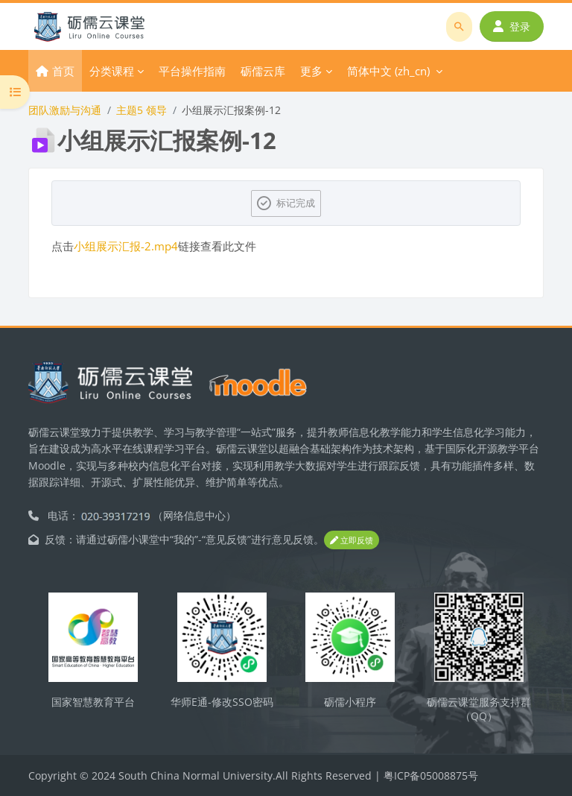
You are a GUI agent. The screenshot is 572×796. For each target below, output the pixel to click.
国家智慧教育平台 (93, 702)
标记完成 (295, 202)
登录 (511, 26)
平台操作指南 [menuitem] (192, 70)
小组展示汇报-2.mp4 (126, 246)
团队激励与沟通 (64, 110)
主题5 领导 (141, 110)
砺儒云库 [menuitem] (263, 70)
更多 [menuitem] (311, 70)
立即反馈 (351, 540)
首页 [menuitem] (63, 70)
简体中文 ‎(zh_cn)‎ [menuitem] (388, 70)
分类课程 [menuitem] (111, 70)
